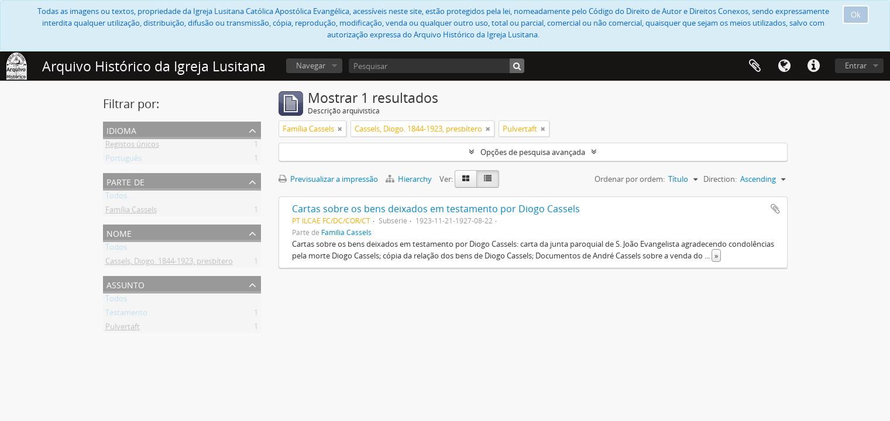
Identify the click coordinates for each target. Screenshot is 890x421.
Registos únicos (132, 146)
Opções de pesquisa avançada (532, 152)
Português (123, 160)
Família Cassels (131, 211)
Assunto (125, 284)
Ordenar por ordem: (630, 179)
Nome (119, 232)
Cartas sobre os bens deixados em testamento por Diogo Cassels (436, 208)
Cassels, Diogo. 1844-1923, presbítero (169, 263)
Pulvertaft (122, 328)
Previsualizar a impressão (328, 179)
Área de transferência (754, 66)
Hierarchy (410, 179)
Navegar (310, 65)
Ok (856, 14)
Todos (116, 197)
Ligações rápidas (813, 66)
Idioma (784, 66)
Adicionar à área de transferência (775, 209)
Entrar (856, 65)
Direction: (720, 179)
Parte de (125, 181)
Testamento (126, 314)
